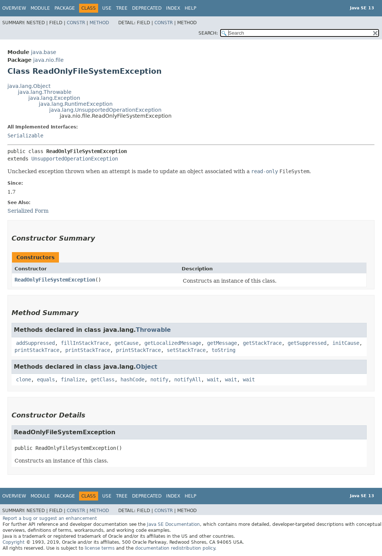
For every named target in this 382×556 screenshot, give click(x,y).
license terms (100, 548)
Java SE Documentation (173, 524)
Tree (122, 8)
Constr (76, 22)
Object (146, 366)
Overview (14, 8)
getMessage (222, 343)
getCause (126, 343)
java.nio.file (48, 60)
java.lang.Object (28, 86)
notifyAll (187, 379)
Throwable (153, 329)
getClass (103, 379)
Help (190, 8)
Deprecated (147, 8)
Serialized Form (27, 211)
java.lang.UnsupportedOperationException (105, 110)
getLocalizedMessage (172, 343)
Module (40, 8)
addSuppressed (35, 343)
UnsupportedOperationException (74, 159)
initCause (345, 343)
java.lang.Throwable (45, 92)
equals (46, 379)
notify (159, 379)
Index (173, 8)
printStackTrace (37, 350)
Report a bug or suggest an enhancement (50, 518)
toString (223, 350)
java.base (43, 52)
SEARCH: (208, 33)
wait (213, 379)
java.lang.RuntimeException (76, 104)
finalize (73, 379)
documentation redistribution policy (175, 548)
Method (99, 22)
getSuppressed (307, 343)
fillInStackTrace (85, 343)
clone (23, 379)
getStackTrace (262, 343)
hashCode (132, 379)
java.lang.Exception (54, 98)
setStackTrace (186, 350)
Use (107, 8)
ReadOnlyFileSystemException (55, 280)
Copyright (14, 542)
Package (64, 8)
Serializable (25, 136)
